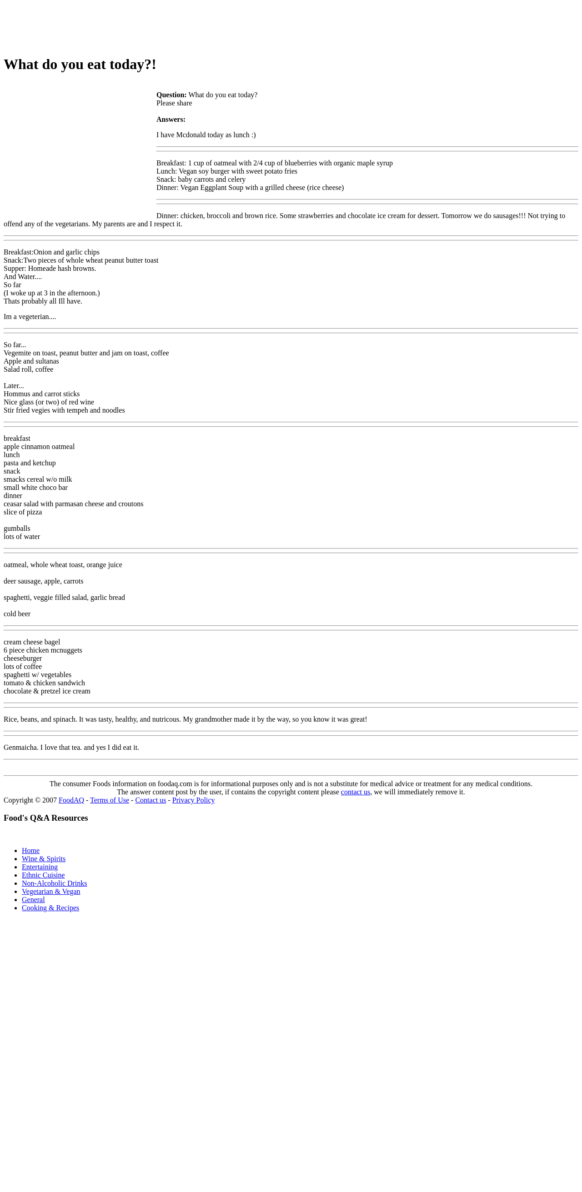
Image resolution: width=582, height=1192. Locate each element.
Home (31, 850)
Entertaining (40, 867)
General (33, 899)
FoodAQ (71, 800)
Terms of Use (109, 800)
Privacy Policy (193, 800)
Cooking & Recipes (50, 908)
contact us (355, 792)
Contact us (150, 800)
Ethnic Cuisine (43, 875)
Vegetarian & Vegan (51, 891)
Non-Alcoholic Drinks (54, 883)
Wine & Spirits (43, 859)
